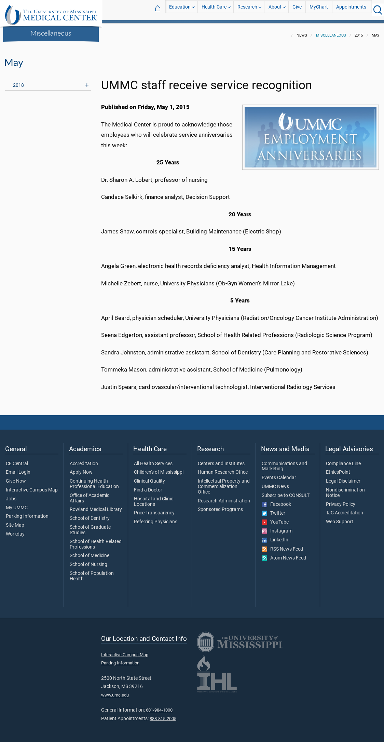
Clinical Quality (149, 477)
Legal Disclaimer (343, 477)
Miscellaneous (50, 33)
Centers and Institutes (221, 459)
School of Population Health (92, 572)
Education (180, 10)
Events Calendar (279, 473)
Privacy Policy (340, 500)
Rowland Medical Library (96, 505)
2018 (18, 81)
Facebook (276, 500)
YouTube (275, 518)
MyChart (319, 10)
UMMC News (275, 482)
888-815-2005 (163, 714)
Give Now (16, 477)
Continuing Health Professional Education (94, 479)
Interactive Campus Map (32, 486)
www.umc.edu (115, 690)
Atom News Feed (284, 554)
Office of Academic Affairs (89, 494)
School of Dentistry (90, 514)
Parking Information (27, 512)
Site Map (15, 521)
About (275, 10)
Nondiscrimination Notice (345, 488)
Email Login (18, 468)
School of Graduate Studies (90, 526)
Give (297, 10)
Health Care (214, 10)
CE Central (17, 459)
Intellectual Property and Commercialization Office (224, 482)
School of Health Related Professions (96, 540)
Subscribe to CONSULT (286, 491)
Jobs (11, 495)
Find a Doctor (148, 486)
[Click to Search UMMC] (378, 10)
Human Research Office (223, 468)
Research (247, 10)
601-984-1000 (159, 706)
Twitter (273, 509)
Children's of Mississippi (158, 468)
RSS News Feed (282, 545)
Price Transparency (154, 509)
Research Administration (224, 497)
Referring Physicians (155, 518)
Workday (15, 530)
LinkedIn (275, 536)
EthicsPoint (338, 468)
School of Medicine (89, 551)
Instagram (277, 527)
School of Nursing (88, 560)
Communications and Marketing (284, 462)
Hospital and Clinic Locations (153, 497)
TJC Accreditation (344, 509)
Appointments (351, 10)
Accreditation (84, 459)
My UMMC (17, 504)
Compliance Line (343, 459)
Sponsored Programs (220, 505)
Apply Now (81, 468)
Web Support (339, 518)
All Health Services (153, 459)
